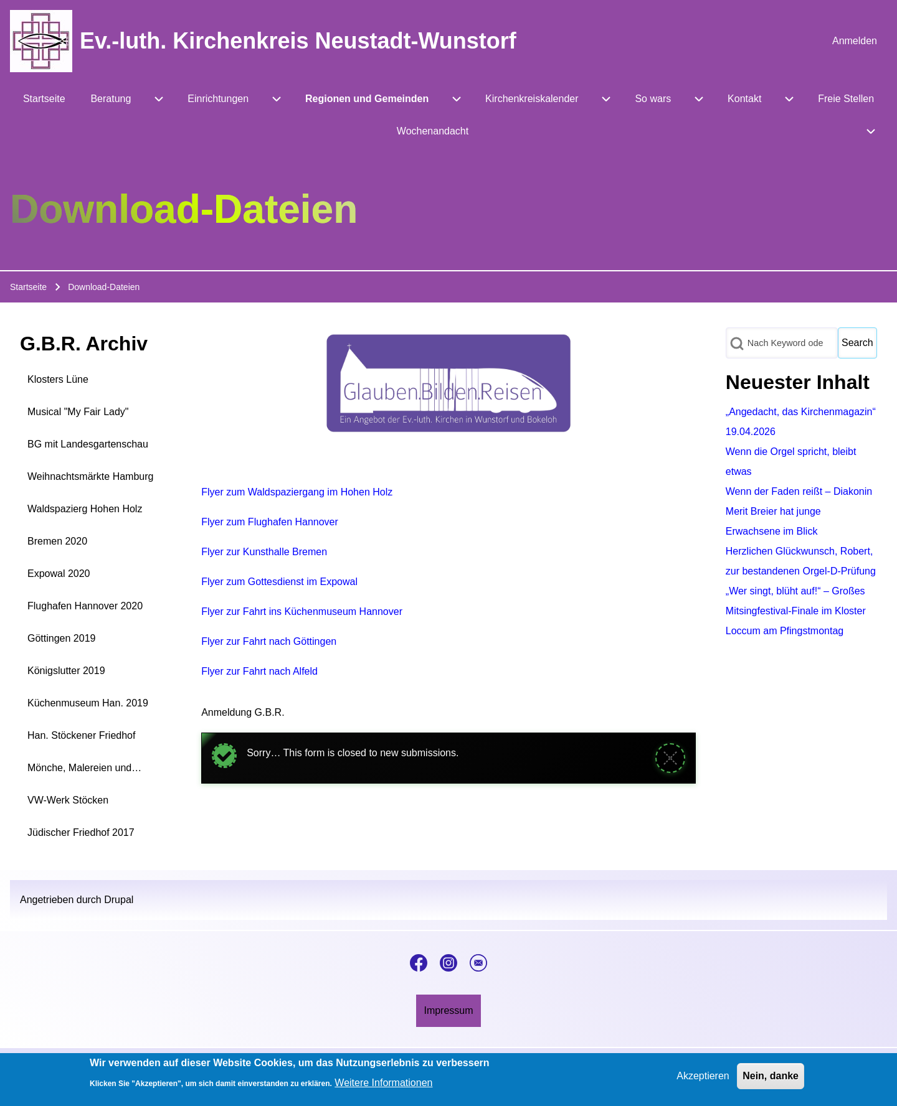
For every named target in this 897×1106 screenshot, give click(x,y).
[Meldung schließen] (670, 758)
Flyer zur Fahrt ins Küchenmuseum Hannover (301, 611)
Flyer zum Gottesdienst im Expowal (279, 581)
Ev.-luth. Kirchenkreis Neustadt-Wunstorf (298, 41)
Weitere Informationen (383, 1087)
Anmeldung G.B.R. (242, 712)
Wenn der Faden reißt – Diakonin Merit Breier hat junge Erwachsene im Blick (799, 511)
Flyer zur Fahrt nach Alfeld (259, 671)
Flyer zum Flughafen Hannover (269, 522)
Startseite (28, 287)
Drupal (118, 899)
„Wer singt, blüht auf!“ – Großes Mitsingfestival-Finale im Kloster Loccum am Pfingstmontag (796, 611)
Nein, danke (771, 1080)
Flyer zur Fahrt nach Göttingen (268, 641)
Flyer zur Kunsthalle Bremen (264, 551)
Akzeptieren (702, 1080)
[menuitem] (854, 41)
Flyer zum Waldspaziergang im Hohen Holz (296, 492)
